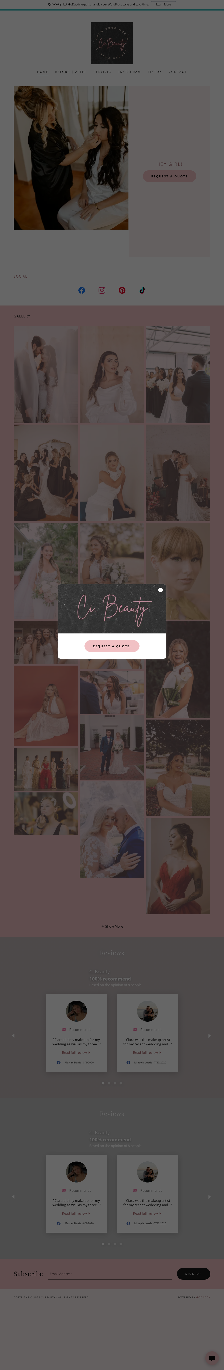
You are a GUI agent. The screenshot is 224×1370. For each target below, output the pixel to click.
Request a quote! (112, 646)
